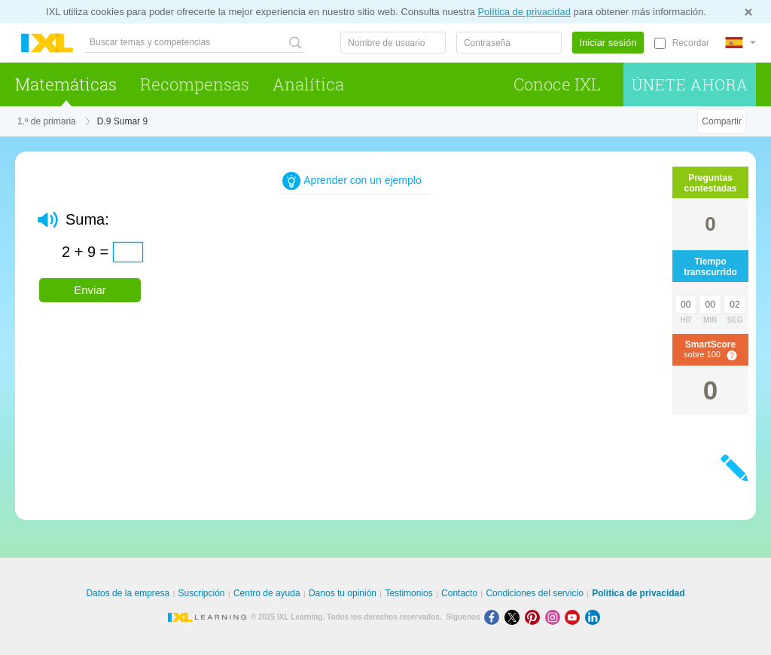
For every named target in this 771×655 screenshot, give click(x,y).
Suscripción (201, 593)
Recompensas (194, 84)
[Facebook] (494, 617)
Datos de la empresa (127, 593)
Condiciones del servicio (534, 593)
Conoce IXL (557, 84)
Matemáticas (66, 84)
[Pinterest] (535, 617)
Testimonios (408, 593)
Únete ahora (690, 84)
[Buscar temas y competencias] (195, 42)
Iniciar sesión (608, 42)
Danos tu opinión (342, 593)
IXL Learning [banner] (47, 43)
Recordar (690, 43)
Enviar (90, 289)
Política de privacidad (524, 11)
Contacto (459, 593)
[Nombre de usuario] (393, 43)
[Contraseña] (509, 43)
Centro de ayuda (266, 593)
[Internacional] (740, 42)
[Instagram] (555, 617)
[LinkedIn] (594, 617)
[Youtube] (575, 617)
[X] (514, 617)
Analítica (308, 84)
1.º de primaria (46, 121)
